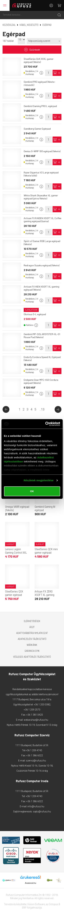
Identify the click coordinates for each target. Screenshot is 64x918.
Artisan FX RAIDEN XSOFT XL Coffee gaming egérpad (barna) (42, 220)
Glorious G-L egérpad (35, 314)
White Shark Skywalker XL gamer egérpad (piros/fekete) (41, 197)
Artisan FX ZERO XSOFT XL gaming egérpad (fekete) (44, 595)
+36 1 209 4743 (34, 796)
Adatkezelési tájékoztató (32, 639)
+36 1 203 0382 (42, 704)
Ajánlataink (31, 310)
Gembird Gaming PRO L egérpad (40, 106)
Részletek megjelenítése (39, 480)
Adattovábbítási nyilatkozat (32, 633)
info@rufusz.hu (35, 806)
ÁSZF (32, 627)
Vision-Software (36, 904)
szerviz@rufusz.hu (36, 760)
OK (32, 491)
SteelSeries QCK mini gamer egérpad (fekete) (46, 553)
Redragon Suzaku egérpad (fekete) (41, 265)
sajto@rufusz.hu (42, 811)
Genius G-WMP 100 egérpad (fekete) (42, 151)
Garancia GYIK (32, 651)
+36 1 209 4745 (34, 750)
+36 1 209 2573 (32, 709)
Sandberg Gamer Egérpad (37, 128)
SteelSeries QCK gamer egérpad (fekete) (14, 595)
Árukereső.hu (30, 883)
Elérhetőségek (32, 621)
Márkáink (32, 645)
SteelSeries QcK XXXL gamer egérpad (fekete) (38, 60)
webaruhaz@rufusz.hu (36, 719)
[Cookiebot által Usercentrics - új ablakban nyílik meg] (45, 424)
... (41, 409)
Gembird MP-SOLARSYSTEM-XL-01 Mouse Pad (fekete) (42, 336)
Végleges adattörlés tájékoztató (32, 656)
